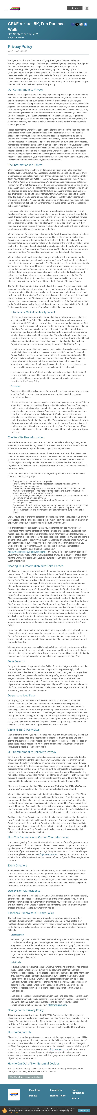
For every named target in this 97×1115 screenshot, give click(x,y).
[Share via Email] (81, 24)
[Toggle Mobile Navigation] (6, 9)
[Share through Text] (85, 24)
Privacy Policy (13, 1112)
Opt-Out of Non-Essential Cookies (25, 1077)
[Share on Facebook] (73, 24)
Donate (74, 8)
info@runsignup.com (47, 854)
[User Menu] (87, 8)
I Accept (84, 1110)
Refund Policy (58, 1095)
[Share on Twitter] (77, 24)
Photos (75, 1098)
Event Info (56, 1090)
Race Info (34, 1090)
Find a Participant (77, 1091)
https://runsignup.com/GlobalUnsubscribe (27, 552)
